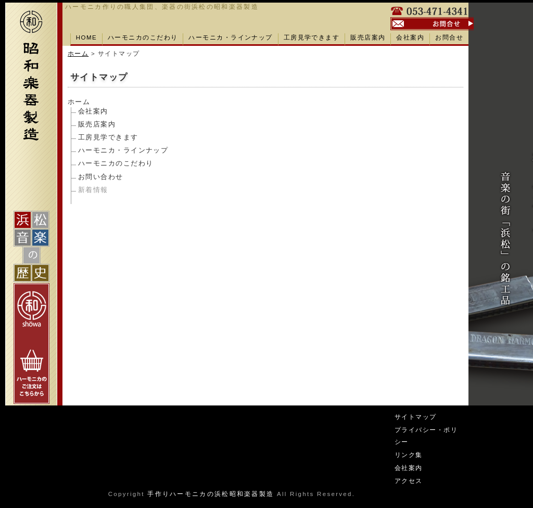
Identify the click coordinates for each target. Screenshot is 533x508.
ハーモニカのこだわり (142, 37)
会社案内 (410, 37)
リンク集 (409, 455)
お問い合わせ (100, 177)
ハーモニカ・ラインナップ (230, 37)
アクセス (409, 481)
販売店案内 (367, 37)
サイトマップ (416, 417)
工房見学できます (312, 37)
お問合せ (449, 37)
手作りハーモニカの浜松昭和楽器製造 (210, 494)
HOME (86, 37)
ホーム (78, 53)
